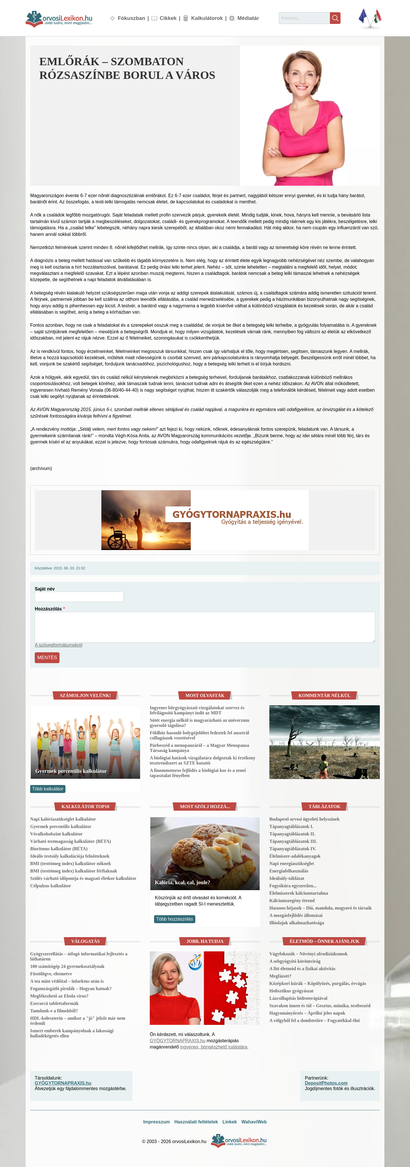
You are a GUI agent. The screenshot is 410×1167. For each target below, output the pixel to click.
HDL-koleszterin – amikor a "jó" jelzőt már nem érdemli (77, 1020)
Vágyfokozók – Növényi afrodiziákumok (308, 953)
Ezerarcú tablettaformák (54, 1002)
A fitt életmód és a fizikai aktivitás (302, 967)
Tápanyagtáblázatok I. (291, 825)
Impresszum (156, 1121)
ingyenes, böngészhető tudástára (213, 1046)
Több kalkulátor (47, 788)
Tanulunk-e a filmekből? (54, 1009)
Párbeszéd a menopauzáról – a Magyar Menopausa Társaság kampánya (199, 747)
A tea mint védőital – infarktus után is (67, 980)
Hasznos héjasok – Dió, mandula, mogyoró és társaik (320, 907)
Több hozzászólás (174, 918)
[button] (310, 115)
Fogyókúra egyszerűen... (293, 884)
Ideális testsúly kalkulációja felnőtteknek (70, 855)
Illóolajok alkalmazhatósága (296, 921)
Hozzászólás (48, 608)
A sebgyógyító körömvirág (295, 960)
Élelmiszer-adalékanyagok (295, 855)
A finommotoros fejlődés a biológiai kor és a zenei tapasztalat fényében (198, 772)
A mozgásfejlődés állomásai (296, 914)
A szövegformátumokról (58, 645)
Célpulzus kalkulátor (50, 884)
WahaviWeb (254, 1121)
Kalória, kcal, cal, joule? (182, 881)
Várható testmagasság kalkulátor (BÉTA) (70, 840)
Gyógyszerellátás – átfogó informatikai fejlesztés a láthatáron (78, 955)
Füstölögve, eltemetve (51, 972)
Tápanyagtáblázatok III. (293, 840)
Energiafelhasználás (288, 870)
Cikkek (168, 18)
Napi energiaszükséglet (291, 862)
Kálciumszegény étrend (292, 899)
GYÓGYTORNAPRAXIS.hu (177, 1040)
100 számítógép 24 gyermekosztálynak (67, 965)
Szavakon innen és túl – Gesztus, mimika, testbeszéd (319, 1004)
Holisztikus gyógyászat (291, 990)
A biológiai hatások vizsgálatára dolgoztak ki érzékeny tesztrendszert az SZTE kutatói (202, 760)
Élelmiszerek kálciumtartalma (298, 892)
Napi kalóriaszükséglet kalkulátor (63, 818)
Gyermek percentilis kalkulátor (71, 770)
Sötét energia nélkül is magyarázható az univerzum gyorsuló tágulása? (199, 722)
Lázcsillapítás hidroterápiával (298, 997)
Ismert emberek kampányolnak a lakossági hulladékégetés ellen (72, 1032)
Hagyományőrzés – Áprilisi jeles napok (307, 1012)
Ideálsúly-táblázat (286, 877)
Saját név (45, 588)
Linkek (229, 1121)
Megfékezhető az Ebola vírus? (59, 995)
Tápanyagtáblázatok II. (292, 833)
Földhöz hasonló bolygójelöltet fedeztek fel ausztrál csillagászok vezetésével (199, 735)
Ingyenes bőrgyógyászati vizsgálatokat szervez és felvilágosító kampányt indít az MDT (197, 710)
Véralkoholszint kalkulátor (56, 833)
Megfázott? (280, 975)
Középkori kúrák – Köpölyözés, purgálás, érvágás (317, 982)
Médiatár (248, 18)
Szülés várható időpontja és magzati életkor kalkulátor (83, 877)
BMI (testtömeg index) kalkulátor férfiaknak (73, 870)
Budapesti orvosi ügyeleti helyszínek (304, 818)
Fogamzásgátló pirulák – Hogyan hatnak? (71, 987)
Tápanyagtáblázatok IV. (292, 847)
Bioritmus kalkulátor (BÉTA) (58, 847)
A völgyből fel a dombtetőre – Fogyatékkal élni (314, 1019)
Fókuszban (131, 18)
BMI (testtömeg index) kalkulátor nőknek (70, 862)
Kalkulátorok (207, 18)
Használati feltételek (196, 1121)
